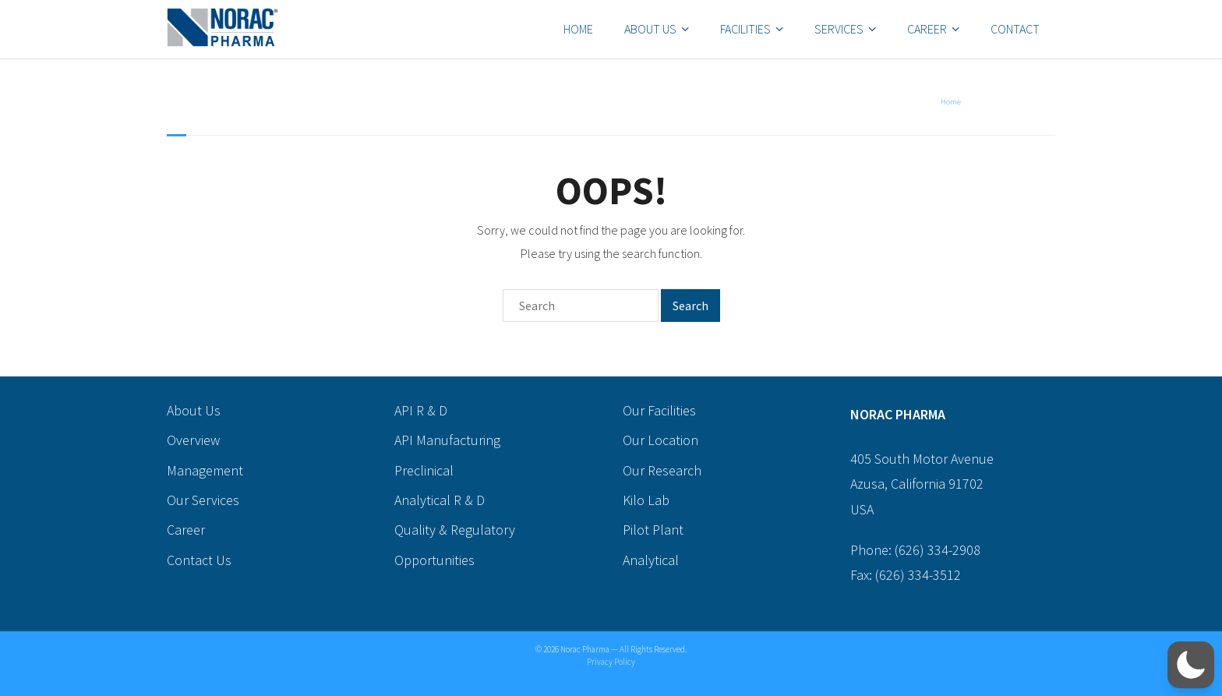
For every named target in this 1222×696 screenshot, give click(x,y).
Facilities (745, 29)
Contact (1015, 29)
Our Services (203, 500)
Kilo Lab (646, 500)
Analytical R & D (439, 500)
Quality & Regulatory (454, 530)
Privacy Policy (611, 661)
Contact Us (199, 560)
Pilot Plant (653, 530)
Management (205, 470)
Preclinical (424, 470)
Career (927, 29)
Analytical (651, 560)
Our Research (662, 470)
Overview (193, 440)
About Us (650, 29)
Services (839, 29)
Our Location (660, 440)
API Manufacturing (447, 440)
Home (578, 29)
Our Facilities (659, 410)
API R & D (420, 410)
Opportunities (434, 560)
